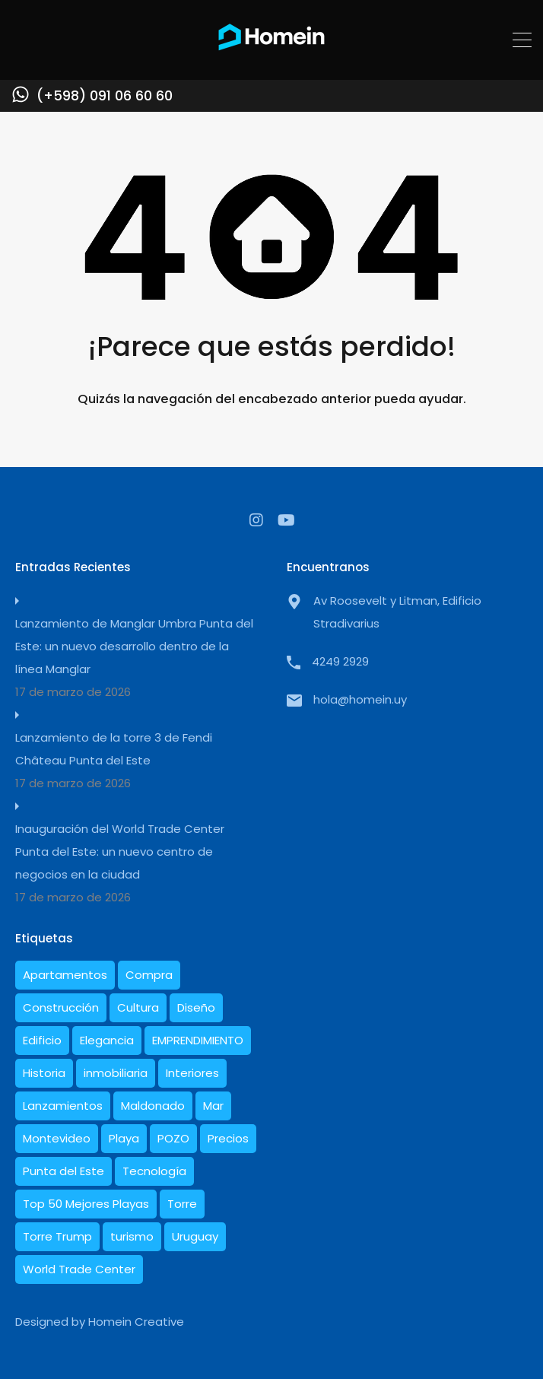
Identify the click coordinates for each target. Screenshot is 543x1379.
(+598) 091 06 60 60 (105, 95)
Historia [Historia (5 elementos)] (44, 1073)
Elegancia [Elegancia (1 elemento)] (107, 1040)
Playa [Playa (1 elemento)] (124, 1138)
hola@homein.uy (360, 699)
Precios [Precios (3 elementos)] (228, 1138)
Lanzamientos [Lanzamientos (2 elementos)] (63, 1106)
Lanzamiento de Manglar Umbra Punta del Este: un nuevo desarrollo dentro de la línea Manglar (134, 646)
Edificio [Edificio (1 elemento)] (42, 1040)
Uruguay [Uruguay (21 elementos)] (195, 1236)
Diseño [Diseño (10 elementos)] (196, 1007)
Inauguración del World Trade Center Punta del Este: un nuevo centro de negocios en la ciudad (119, 851)
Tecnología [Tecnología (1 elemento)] (154, 1171)
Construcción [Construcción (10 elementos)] (61, 1007)
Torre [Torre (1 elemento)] (182, 1204)
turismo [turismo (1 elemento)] (132, 1236)
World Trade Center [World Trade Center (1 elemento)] (79, 1269)
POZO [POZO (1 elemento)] (173, 1138)
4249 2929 (340, 661)
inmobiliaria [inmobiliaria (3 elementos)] (116, 1073)
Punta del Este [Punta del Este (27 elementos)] (63, 1171)
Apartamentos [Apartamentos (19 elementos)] (65, 975)
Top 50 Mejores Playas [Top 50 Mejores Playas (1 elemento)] (86, 1204)
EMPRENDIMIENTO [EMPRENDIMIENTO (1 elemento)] (197, 1040)
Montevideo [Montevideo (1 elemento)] (56, 1138)
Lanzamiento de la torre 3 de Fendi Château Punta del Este (113, 748)
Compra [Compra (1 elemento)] (149, 975)
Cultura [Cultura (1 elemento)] (138, 1007)
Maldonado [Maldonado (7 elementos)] (153, 1106)
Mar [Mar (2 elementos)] (213, 1106)
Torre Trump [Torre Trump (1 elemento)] (57, 1236)
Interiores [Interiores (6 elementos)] (192, 1073)
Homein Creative (136, 1322)
